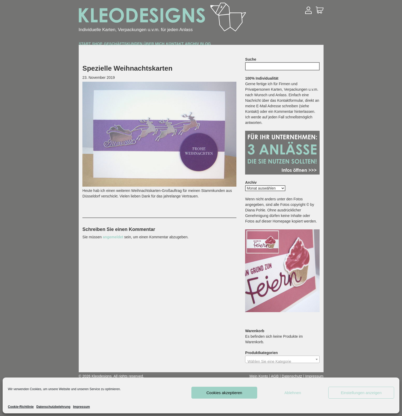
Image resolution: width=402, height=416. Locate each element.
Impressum (81, 407)
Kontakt (246, 45)
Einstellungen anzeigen (361, 392)
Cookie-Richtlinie (21, 407)
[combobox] (282, 359)
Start (92, 45)
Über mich (210, 45)
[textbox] (282, 361)
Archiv (278, 45)
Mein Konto (259, 376)
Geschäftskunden (160, 45)
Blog (306, 45)
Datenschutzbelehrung (53, 407)
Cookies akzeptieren (224, 392)
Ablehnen (292, 392)
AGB (275, 376)
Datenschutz (292, 376)
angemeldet (113, 237)
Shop (118, 45)
